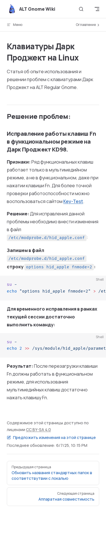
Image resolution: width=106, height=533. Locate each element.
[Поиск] (81, 9)
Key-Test (73, 201)
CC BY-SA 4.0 (38, 429)
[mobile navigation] (97, 9)
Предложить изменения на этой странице (51, 437)
